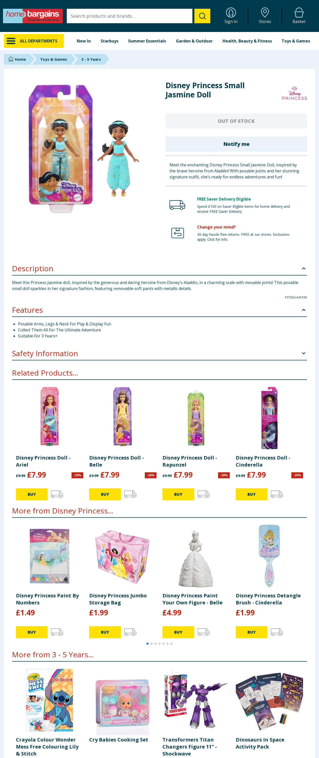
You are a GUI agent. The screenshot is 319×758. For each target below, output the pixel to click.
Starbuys (109, 41)
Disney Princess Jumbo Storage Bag (118, 599)
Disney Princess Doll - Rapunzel (189, 461)
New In (84, 41)
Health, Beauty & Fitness (247, 41)
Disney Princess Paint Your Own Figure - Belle (192, 599)
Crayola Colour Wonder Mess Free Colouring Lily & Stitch (47, 746)
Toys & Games (296, 41)
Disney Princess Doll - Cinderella (263, 461)
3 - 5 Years (91, 59)
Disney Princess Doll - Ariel (43, 461)
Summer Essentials (147, 41)
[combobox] (138, 16)
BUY (32, 494)
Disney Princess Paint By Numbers (47, 599)
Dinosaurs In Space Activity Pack (260, 743)
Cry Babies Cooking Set (118, 739)
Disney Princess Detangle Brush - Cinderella (268, 599)
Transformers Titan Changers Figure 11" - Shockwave (189, 746)
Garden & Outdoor (194, 41)
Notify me (236, 144)
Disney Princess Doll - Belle (116, 461)
